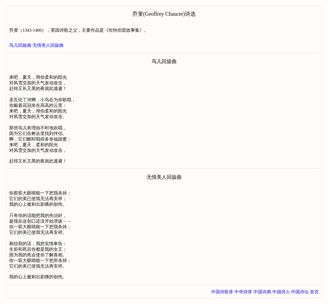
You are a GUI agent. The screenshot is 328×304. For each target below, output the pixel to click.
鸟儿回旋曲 (20, 45)
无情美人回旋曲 (48, 45)
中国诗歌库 (222, 291)
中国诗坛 (300, 291)
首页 (314, 291)
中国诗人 (281, 291)
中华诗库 (243, 291)
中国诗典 (262, 291)
